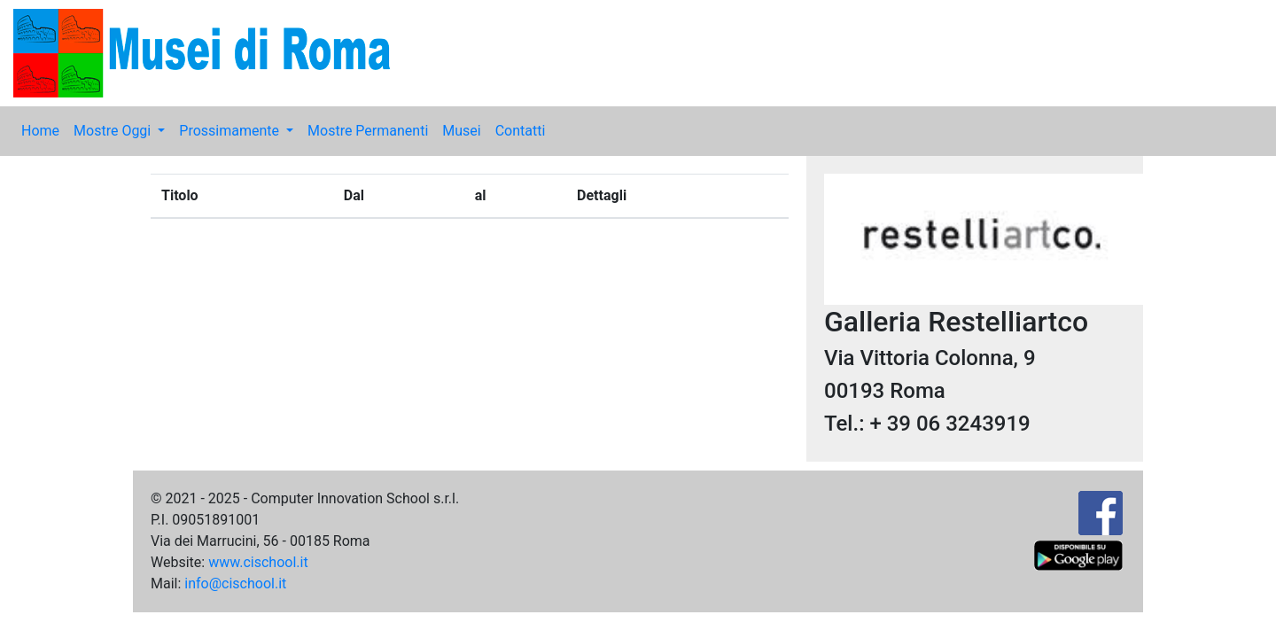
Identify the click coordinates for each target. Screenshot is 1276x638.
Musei (461, 130)
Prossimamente (231, 130)
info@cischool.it (235, 583)
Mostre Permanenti (367, 130)
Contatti (520, 130)
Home (40, 130)
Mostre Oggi (114, 130)
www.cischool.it (258, 562)
